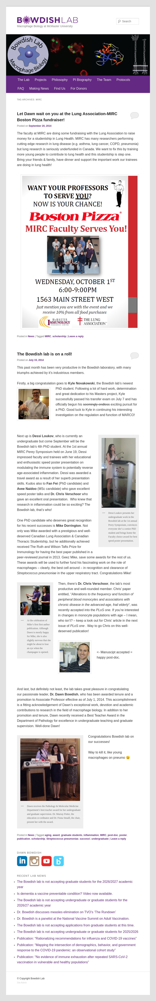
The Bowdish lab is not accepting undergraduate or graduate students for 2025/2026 (77, 931)
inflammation (91, 835)
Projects (41, 80)
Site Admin (22, 983)
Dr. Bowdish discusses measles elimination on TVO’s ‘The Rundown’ (66, 912)
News (31, 336)
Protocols (123, 80)
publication (23, 838)
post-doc (113, 835)
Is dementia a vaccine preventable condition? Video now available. (65, 893)
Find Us (59, 88)
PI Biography (82, 80)
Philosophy (60, 80)
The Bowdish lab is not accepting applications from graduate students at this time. (75, 925)
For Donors (78, 88)
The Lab (23, 80)
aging (48, 835)
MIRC (48, 336)
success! (85, 838)
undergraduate (100, 838)
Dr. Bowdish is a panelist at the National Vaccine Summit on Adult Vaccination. (73, 918)
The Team (104, 80)
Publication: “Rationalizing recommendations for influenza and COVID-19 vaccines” (77, 938)
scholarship (59, 336)
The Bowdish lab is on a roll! (44, 354)
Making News (39, 88)
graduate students (71, 835)
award (56, 835)
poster (123, 835)
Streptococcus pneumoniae (62, 838)
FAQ (20, 88)
